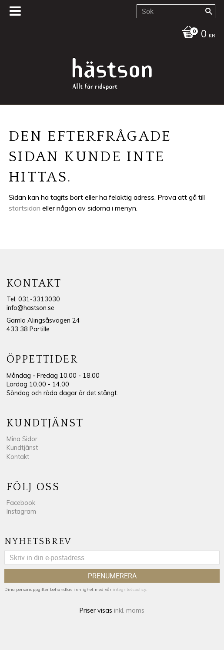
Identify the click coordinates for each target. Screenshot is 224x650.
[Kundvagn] (109, 35)
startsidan (24, 208)
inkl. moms (129, 610)
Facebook (21, 503)
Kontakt (18, 457)
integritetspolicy (129, 589)
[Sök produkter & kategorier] (176, 11)
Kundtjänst (22, 448)
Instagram (21, 511)
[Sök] (208, 11)
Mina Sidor (22, 439)
